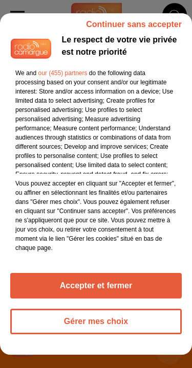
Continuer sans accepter (134, 24)
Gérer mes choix (96, 321)
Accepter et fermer (96, 285)
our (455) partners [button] (62, 73)
